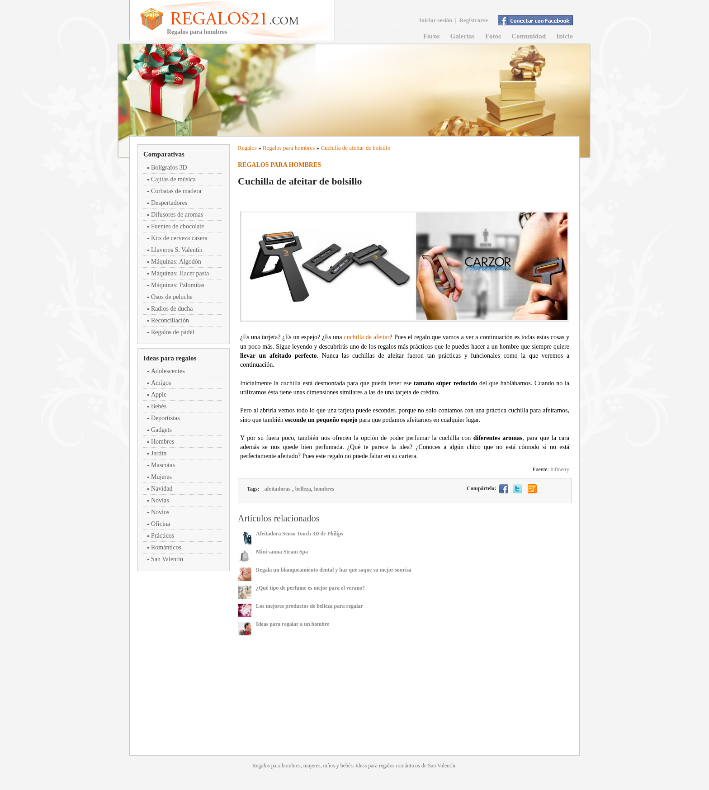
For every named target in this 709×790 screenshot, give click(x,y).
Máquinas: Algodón (176, 261)
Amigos (161, 382)
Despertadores (169, 202)
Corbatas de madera (176, 191)
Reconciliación (170, 320)
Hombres (162, 441)
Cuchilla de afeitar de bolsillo (355, 147)
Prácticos (162, 535)
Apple (158, 394)
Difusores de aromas (177, 214)
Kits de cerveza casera (179, 238)
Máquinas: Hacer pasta (180, 273)
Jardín (158, 453)
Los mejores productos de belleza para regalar (309, 606)
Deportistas (165, 418)
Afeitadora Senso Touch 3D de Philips (299, 533)
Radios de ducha (172, 308)
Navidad (161, 488)
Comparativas (163, 154)
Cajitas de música (173, 179)
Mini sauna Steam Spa (282, 552)
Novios (160, 512)
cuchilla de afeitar (366, 337)
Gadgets (161, 429)
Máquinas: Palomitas (177, 285)
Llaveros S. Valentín (177, 249)
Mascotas (163, 465)
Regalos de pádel (172, 332)
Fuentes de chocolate (177, 226)
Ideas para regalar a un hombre (292, 624)
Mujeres (161, 476)
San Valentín (167, 559)
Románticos (166, 547)
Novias (160, 500)
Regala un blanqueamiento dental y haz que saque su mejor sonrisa (333, 570)
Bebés (158, 406)
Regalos (247, 147)
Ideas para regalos (169, 358)
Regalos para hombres (289, 147)
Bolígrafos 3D (169, 167)
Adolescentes (168, 371)
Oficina (160, 523)
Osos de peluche (172, 296)
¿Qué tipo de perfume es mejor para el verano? (310, 588)
